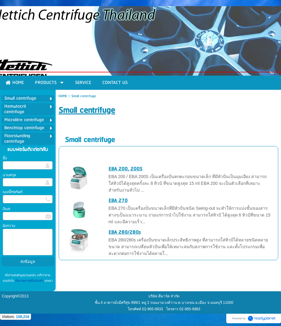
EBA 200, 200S (125, 169)
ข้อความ (9, 226)
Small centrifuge (90, 140)
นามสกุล (9, 175)
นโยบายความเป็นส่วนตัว (29, 280)
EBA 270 (118, 201)
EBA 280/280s (124, 232)
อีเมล (6, 209)
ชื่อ (5, 158)
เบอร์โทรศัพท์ (12, 192)
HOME (62, 96)
